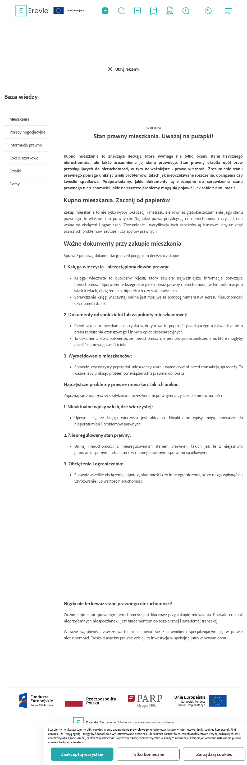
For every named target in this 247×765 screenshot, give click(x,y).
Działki (15, 170)
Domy (15, 183)
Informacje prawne (26, 145)
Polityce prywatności (72, 742)
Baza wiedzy (21, 96)
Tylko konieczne (148, 754)
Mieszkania (19, 119)
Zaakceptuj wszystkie (82, 754)
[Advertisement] (123, 43)
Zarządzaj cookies (214, 754)
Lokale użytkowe (24, 158)
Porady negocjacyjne (27, 132)
